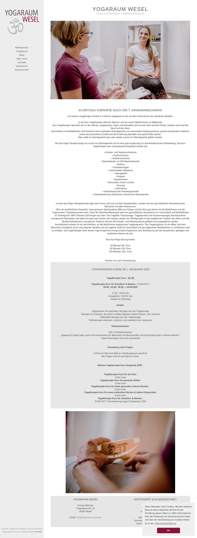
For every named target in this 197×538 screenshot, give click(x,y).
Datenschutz (22, 70)
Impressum (22, 66)
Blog (21, 55)
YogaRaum (22, 51)
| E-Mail (37, 532)
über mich (21, 59)
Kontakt (22, 62)
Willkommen (21, 47)
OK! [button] (168, 530)
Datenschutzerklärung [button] (165, 523)
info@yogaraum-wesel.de (88, 517)
